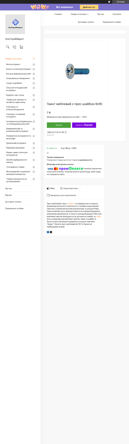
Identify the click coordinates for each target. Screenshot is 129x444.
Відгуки (8, 195)
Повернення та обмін (14, 208)
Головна (58, 14)
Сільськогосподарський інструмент (16, 89)
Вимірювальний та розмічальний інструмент (17, 130)
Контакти (117, 14)
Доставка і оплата (13, 202)
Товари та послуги (13, 59)
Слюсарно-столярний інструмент (15, 115)
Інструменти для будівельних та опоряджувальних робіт (19, 122)
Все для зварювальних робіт (18, 74)
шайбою (70, 204)
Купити (59, 125)
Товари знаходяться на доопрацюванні (16, 180)
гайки (98, 216)
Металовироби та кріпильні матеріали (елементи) (18, 173)
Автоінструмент (13, 64)
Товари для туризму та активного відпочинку (16, 101)
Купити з (84, 125)
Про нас (8, 188)
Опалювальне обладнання (18, 78)
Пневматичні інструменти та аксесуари (18, 137)
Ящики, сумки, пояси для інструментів (17, 153)
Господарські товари (15, 167)
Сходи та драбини (14, 83)
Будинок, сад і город (15, 95)
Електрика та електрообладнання (15, 108)
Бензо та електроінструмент (18, 69)
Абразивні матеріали (15, 148)
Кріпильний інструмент (16, 143)
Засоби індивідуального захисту (16, 161)
